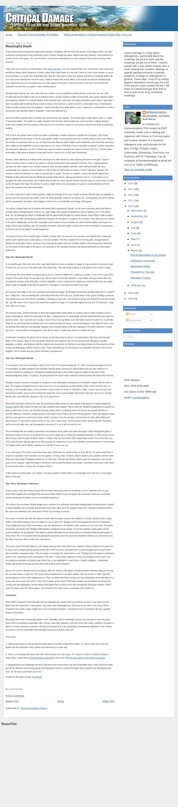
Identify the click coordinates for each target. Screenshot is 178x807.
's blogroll (48, 658)
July (133, 227)
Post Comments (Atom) (34, 708)
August (135, 222)
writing (50, 69)
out (55, 69)
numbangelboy (141, 397)
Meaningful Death (18, 46)
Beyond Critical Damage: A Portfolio (38, 34)
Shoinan (9, 407)
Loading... (129, 335)
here (156, 82)
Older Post (109, 701)
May (133, 239)
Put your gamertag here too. (144, 361)
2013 (131, 189)
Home (9, 34)
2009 (131, 293)
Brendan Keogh (156, 112)
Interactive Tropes (140, 277)
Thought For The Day (142, 271)
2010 (131, 206)
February (136, 285)
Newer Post (11, 701)
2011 (131, 200)
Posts (131, 314)
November (137, 210)
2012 (131, 194)
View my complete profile (138, 169)
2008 (131, 298)
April (134, 244)
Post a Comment (14, 695)
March (135, 250)
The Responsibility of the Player (148, 255)
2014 (131, 183)
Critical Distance (37, 658)
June (134, 233)
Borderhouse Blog (97, 658)
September (137, 216)
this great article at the (79, 658)
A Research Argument (142, 260)
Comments (133, 320)
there (59, 69)
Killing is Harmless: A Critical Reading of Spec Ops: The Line (98, 34)
